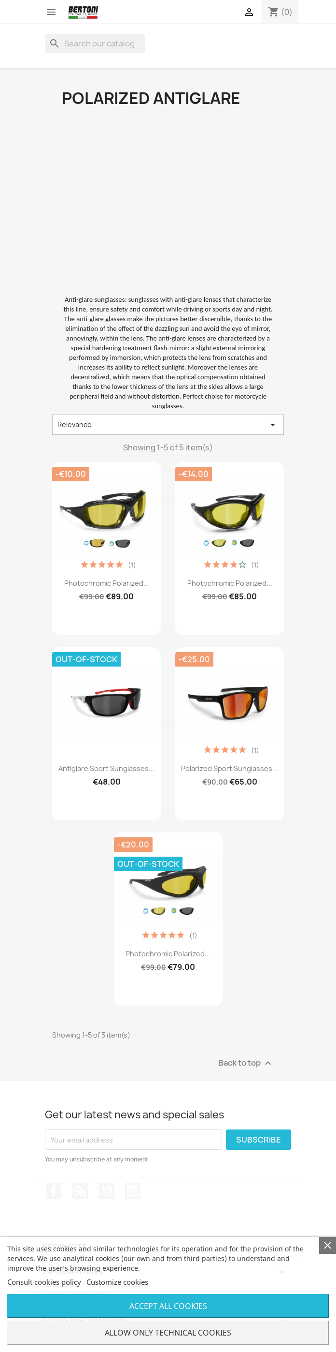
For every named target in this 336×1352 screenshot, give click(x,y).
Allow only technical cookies (168, 1332)
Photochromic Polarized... (106, 583)
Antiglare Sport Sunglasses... (106, 768)
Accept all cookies (168, 1306)
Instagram (132, 1191)
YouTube (106, 1191)
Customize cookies (117, 1282)
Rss (80, 1191)
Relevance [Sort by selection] (168, 425)
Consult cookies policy (44, 1282)
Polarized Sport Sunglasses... (229, 768)
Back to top (246, 1063)
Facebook (53, 1191)
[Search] (95, 43)
